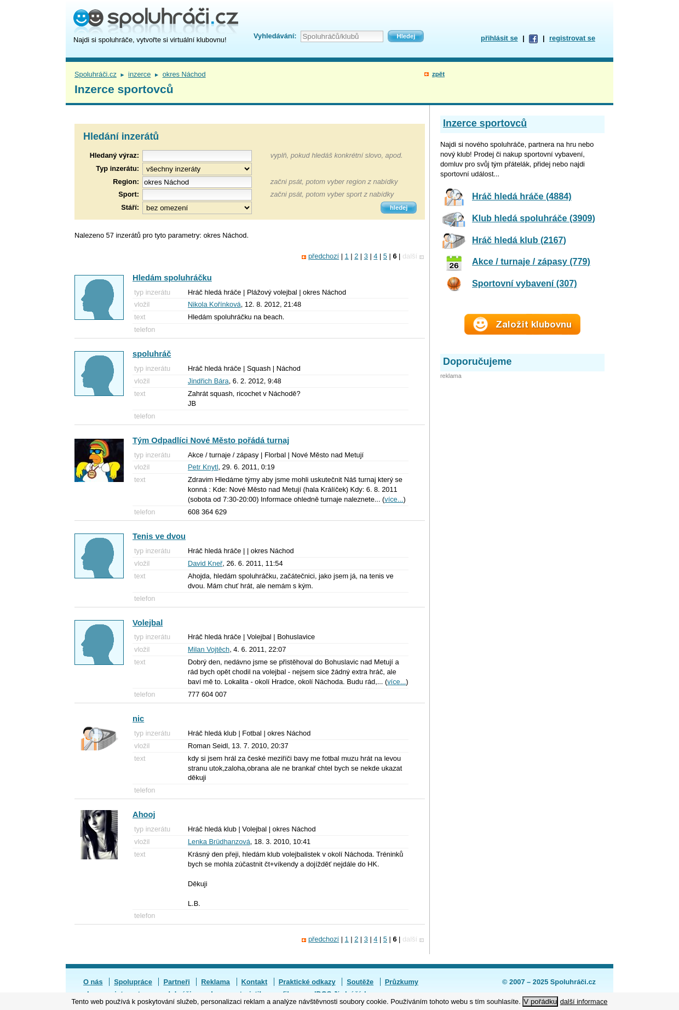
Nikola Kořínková (214, 304)
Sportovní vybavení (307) (524, 283)
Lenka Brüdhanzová (219, 841)
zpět (438, 74)
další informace (584, 1001)
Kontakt (254, 982)
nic (138, 718)
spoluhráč (152, 353)
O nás (93, 982)
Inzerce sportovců (485, 123)
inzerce (139, 74)
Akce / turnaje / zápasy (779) (531, 261)
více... (393, 499)
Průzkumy (401, 982)
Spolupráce (133, 982)
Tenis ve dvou (159, 536)
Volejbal (148, 622)
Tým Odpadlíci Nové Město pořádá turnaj (211, 440)
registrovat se (572, 38)
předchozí (323, 256)
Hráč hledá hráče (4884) (522, 196)
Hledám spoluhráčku (172, 277)
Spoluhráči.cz (95, 74)
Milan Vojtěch (208, 649)
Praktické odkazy (307, 982)
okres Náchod (184, 74)
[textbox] (197, 182)
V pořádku (540, 1001)
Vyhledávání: (275, 36)
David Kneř (205, 563)
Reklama (215, 982)
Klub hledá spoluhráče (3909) (533, 218)
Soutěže (360, 982)
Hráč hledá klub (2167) (519, 240)
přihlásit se (499, 38)
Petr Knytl (203, 467)
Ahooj (144, 814)
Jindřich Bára (208, 381)
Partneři (176, 982)
